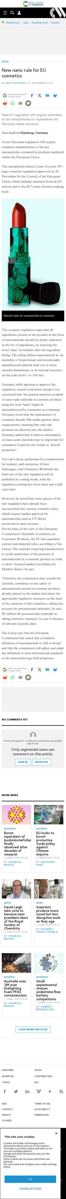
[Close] (56, 1133)
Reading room (40, 22)
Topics (6, 1082)
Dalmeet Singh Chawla (47, 930)
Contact (7, 1109)
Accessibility (42, 1109)
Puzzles (55, 22)
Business (41, 828)
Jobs (26, 22)
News (5, 61)
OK (30, 1179)
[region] (30, 1163)
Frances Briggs (12, 863)
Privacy (6, 1115)
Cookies (7, 1120)
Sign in (23, 762)
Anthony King (45, 863)
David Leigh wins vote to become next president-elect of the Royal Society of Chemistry (16, 918)
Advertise (8, 1076)
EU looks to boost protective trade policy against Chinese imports (45, 843)
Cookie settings (30, 1188)
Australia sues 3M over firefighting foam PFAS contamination (15, 988)
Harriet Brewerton (45, 1008)
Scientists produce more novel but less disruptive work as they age (48, 914)
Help (4, 1103)
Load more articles (33, 1029)
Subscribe (7, 1070)
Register (41, 762)
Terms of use (42, 1103)
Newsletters (13, 22)
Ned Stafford (15, 83)
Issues (38, 1070)
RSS (36, 1082)
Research (10, 828)
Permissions (41, 1115)
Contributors (43, 1076)
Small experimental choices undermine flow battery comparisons (48, 990)
